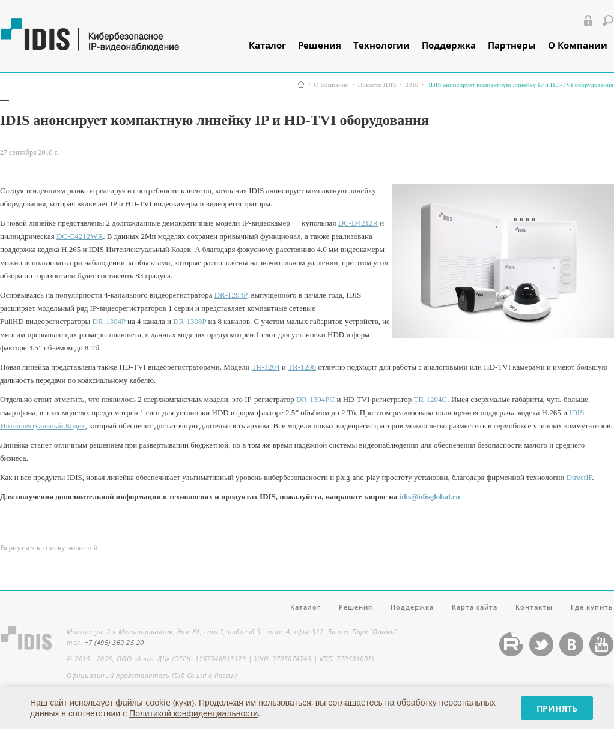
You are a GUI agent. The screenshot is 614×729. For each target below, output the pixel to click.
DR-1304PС (315, 399)
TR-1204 (266, 366)
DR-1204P (230, 294)
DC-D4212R (358, 222)
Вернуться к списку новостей (48, 547)
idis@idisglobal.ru (430, 496)
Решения (319, 45)
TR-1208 (302, 366)
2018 (411, 85)
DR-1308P (189, 321)
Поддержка (449, 45)
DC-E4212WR (79, 236)
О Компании (577, 45)
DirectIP (579, 477)
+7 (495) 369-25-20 (114, 642)
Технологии (381, 45)
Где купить (592, 606)
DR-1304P (109, 321)
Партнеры (512, 45)
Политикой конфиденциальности (193, 713)
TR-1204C (431, 399)
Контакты (534, 606)
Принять (556, 708)
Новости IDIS (376, 85)
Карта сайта (474, 606)
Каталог (267, 45)
